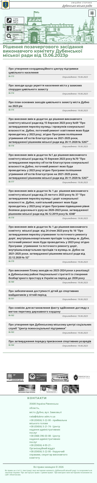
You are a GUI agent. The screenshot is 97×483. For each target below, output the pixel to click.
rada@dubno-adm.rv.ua (42, 416)
